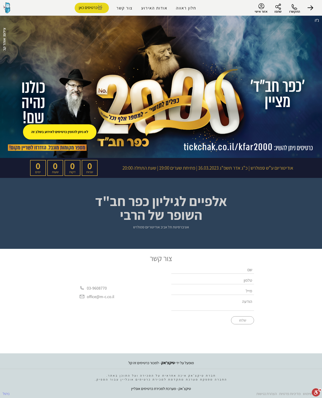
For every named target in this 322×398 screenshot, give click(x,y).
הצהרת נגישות (266, 393)
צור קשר (124, 8)
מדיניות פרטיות (290, 393)
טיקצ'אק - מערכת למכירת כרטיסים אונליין (161, 388)
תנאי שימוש (311, 393)
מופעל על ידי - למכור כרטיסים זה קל (161, 362)
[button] (310, 8)
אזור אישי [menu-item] (261, 8)
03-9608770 (97, 288)
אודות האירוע (154, 8)
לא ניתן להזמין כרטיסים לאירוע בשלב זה (59, 131)
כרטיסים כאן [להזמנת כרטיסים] (88, 7)
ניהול (6, 393)
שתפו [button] (278, 11)
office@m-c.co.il (100, 296)
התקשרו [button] (294, 11)
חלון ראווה (186, 8)
